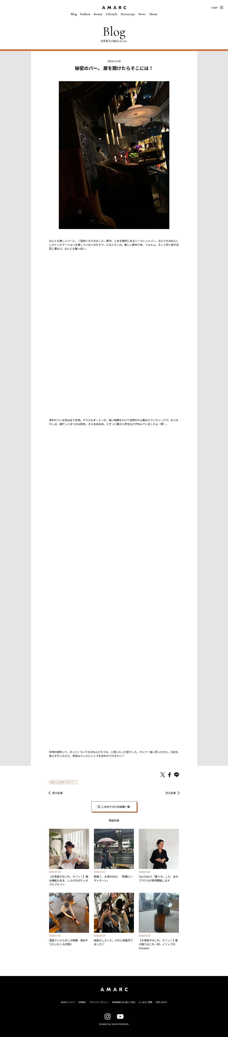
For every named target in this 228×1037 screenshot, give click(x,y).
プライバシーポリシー (99, 1002)
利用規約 (82, 1002)
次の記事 (170, 793)
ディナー (72, 782)
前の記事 (57, 793)
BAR (53, 782)
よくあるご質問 (145, 1002)
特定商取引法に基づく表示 (123, 1002)
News (142, 14)
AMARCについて (68, 1002)
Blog (74, 14)
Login (214, 7)
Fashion (85, 14)
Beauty (98, 14)
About (153, 14)
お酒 (62, 782)
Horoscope (128, 14)
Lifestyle (111, 14)
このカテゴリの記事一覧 (115, 807)
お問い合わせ (161, 1002)
